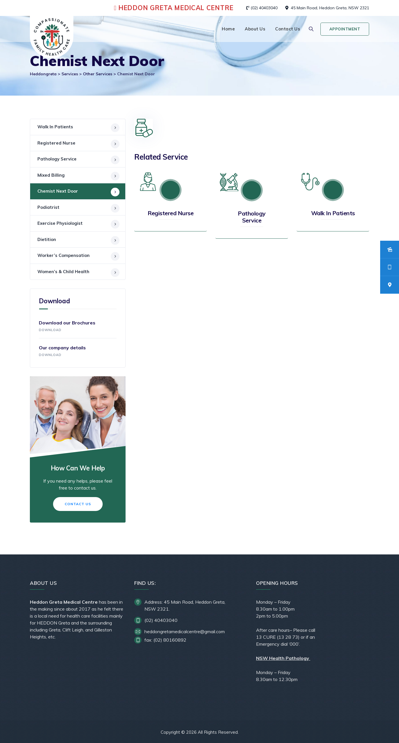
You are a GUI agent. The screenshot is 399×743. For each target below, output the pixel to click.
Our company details (78, 352)
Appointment (344, 29)
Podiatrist (48, 207)
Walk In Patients (333, 213)
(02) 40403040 (264, 7)
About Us (255, 29)
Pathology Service (252, 217)
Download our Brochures (78, 327)
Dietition (46, 239)
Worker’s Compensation (63, 255)
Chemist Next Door (57, 191)
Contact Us (287, 29)
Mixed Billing (51, 175)
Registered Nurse (170, 213)
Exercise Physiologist (60, 223)
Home (228, 29)
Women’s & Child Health (63, 271)
